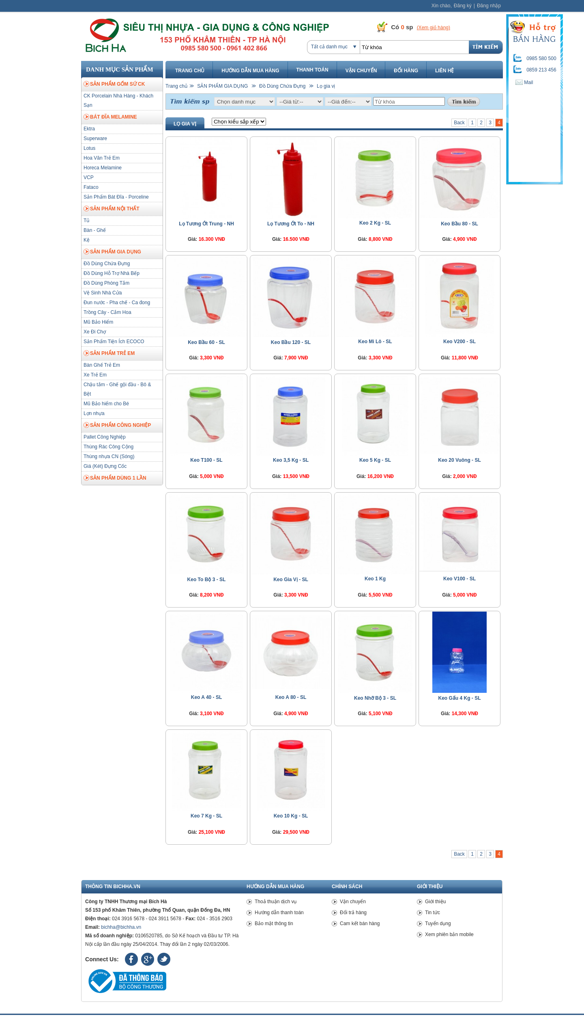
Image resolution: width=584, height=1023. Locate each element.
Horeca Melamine (103, 168)
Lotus (89, 148)
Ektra (89, 129)
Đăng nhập (489, 6)
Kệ (87, 240)
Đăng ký (463, 6)
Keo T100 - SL (206, 460)
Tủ (86, 220)
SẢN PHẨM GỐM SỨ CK (114, 84)
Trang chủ (189, 71)
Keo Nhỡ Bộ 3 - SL (375, 698)
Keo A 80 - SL (290, 697)
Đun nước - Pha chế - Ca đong (117, 302)
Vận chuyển (361, 71)
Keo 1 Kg (375, 579)
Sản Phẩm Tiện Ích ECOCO (114, 341)
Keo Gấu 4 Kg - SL (459, 698)
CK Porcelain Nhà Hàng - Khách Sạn (118, 100)
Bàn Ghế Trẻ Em (102, 365)
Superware (95, 138)
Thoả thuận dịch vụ (275, 901)
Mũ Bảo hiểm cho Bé (106, 404)
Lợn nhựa (94, 413)
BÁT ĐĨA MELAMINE (110, 117)
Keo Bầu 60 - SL (206, 342)
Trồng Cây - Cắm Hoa (107, 312)
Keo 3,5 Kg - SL (291, 460)
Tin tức (432, 912)
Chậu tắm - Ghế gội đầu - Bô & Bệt (117, 389)
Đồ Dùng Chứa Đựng (107, 263)
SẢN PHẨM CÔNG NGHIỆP (117, 426)
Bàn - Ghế (95, 230)
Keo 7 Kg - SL (206, 816)
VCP (89, 177)
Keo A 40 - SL (206, 697)
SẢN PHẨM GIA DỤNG (112, 252)
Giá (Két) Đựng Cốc (105, 466)
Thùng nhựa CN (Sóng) (109, 456)
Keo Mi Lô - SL (375, 341)
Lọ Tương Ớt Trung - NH (206, 224)
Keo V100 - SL (459, 579)
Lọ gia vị (326, 86)
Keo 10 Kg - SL (291, 816)
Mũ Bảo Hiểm (98, 322)
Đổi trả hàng (353, 912)
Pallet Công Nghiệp (105, 437)
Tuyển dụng (438, 923)
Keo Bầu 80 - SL (459, 224)
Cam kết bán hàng (360, 923)
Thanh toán (312, 70)
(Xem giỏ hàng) (433, 27)
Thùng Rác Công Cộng (108, 447)
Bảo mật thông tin (274, 923)
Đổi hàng (406, 71)
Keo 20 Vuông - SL (459, 460)
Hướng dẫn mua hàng (250, 71)
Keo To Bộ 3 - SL (206, 579)
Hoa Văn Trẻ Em (102, 158)
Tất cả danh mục (329, 47)
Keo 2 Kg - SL (375, 223)
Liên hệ (444, 71)
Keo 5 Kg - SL (375, 460)
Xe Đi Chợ (95, 332)
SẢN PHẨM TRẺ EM (109, 354)
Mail (524, 82)
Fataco (91, 187)
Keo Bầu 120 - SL (291, 342)
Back (459, 122)
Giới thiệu (435, 901)
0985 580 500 (541, 58)
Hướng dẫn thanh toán (279, 912)
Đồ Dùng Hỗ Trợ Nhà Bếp (112, 273)
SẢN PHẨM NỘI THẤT (112, 209)
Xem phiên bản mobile (449, 934)
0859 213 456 (541, 70)
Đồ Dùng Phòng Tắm (106, 283)
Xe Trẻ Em (95, 375)
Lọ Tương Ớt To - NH (290, 224)
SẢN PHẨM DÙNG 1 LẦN (115, 478)
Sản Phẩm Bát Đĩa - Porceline (116, 197)
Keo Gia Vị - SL (290, 579)
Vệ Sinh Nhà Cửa (103, 293)
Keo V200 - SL (459, 341)
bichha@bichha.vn (121, 927)
